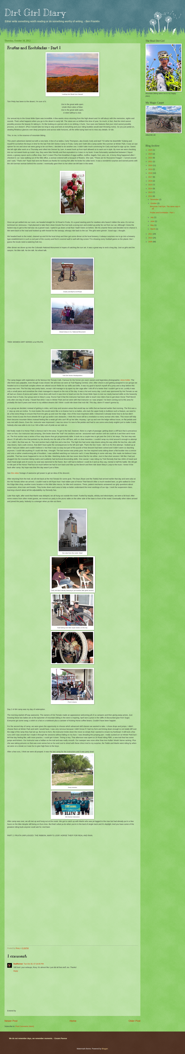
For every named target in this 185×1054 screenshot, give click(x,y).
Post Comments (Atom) (24, 1026)
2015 (150, 185)
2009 (150, 242)
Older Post (134, 1021)
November (154, 199)
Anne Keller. (125, 380)
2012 (150, 196)
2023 (150, 154)
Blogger (105, 1049)
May (152, 225)
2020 (150, 165)
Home (73, 1021)
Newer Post (11, 1021)
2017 (150, 177)
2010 (150, 238)
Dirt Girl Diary (35, 12)
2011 (150, 234)
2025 (150, 150)
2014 (150, 189)
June (152, 221)
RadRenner (18, 964)
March (153, 229)
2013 (150, 192)
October (153, 203)
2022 (150, 158)
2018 (150, 173)
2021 (150, 162)
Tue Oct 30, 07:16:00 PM (34, 964)
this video (15, 473)
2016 (150, 181)
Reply (15, 971)
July (152, 217)
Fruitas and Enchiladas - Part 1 (162, 213)
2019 (150, 169)
